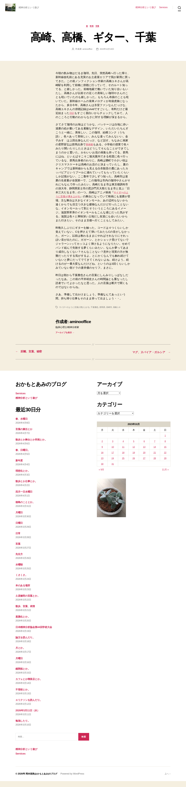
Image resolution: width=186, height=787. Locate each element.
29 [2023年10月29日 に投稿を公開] (165, 466)
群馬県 (105, 315)
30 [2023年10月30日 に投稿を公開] (102, 471)
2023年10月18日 (106, 53)
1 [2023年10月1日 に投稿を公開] (165, 443)
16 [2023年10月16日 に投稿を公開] (102, 460)
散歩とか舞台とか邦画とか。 (33, 447)
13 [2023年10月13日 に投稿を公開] (144, 454)
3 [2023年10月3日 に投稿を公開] (112, 449)
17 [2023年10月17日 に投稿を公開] (112, 460)
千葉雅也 (97, 315)
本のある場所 (24, 592)
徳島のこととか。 (27, 509)
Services (163, 9)
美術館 (90, 148)
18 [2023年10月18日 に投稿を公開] (123, 460)
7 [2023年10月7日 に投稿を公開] (154, 449)
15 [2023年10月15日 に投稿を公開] (165, 454)
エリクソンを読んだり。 (31, 706)
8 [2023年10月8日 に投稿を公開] (165, 449)
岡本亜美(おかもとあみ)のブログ (42, 779)
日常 (18, 540)
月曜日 (20, 519)
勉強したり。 (24, 726)
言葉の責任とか (25, 437)
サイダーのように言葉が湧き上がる (75, 315)
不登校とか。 (24, 695)
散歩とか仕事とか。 (28, 488)
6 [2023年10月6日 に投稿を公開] (144, 449)
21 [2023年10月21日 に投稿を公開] (154, 460)
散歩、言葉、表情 (26, 612)
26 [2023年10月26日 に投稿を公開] (133, 466)
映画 (92, 30)
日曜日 (20, 530)
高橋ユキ (120, 315)
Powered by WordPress (74, 779)
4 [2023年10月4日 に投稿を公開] (123, 449)
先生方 (20, 561)
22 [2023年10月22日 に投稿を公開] (165, 460)
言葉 (99, 30)
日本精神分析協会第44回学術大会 (36, 633)
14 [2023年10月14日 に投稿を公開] (154, 454)
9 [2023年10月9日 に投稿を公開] (102, 454)
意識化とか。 (24, 623)
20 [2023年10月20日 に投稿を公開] (144, 460)
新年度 (20, 468)
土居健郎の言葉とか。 (29, 602)
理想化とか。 (24, 478)
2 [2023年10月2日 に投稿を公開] (102, 449)
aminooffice (87, 53)
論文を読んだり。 (26, 644)
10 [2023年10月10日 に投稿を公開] (112, 454)
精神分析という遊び (145, 9)
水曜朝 (20, 571)
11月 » (165, 477)
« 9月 (101, 477)
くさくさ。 (22, 582)
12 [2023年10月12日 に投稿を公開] (133, 454)
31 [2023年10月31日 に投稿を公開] (112, 471)
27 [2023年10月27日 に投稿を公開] (144, 466)
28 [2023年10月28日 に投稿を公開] (154, 466)
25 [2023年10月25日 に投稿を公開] (123, 466)
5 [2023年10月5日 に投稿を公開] (133, 449)
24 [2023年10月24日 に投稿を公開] (112, 466)
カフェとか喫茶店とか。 (31, 685)
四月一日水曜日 (25, 499)
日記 (72, 117)
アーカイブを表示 (65, 341)
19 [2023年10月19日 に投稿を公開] (133, 460)
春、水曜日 (22, 426)
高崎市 (112, 315)
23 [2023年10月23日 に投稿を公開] (102, 466)
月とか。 (21, 654)
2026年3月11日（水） (29, 716)
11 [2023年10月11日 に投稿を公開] (123, 454)
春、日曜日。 (24, 457)
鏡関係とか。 (24, 675)
